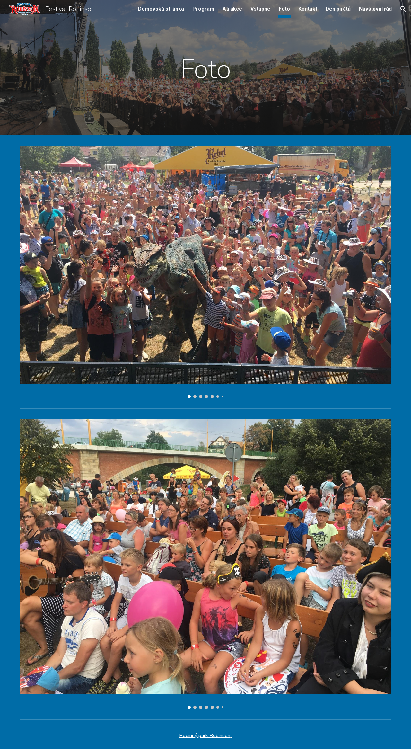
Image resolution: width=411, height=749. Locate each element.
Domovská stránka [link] (161, 9)
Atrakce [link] (232, 9)
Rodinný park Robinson (204, 735)
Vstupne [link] (260, 9)
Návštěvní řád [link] (375, 9)
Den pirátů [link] (338, 9)
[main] (205, 69)
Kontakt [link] (307, 9)
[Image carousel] (205, 272)
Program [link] (203, 9)
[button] (403, 9)
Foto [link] (284, 9)
